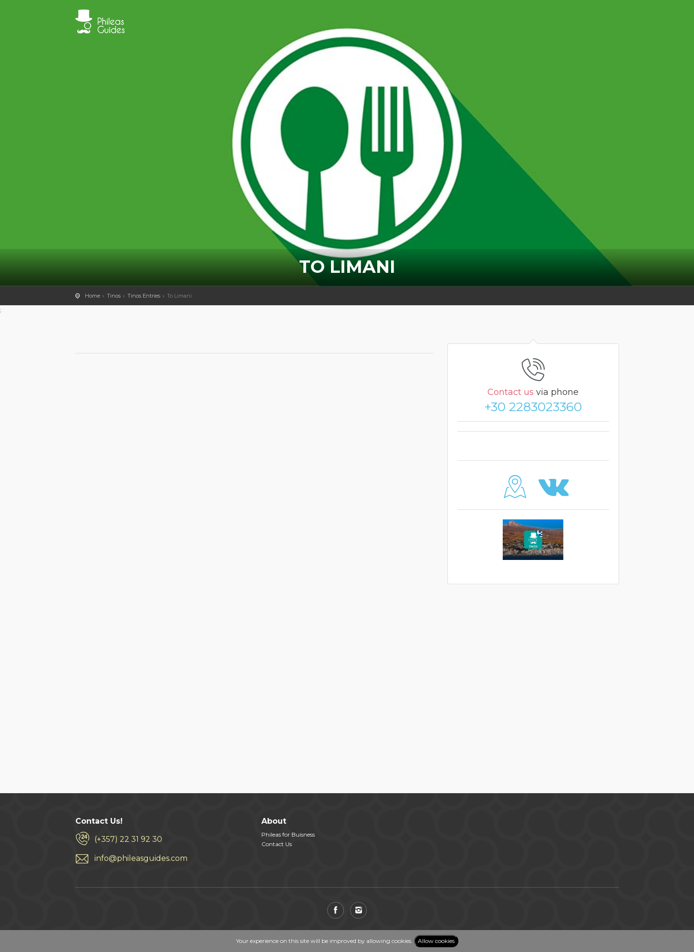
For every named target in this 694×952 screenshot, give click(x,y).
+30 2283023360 (533, 407)
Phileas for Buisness (288, 834)
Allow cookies (436, 940)
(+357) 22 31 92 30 (128, 839)
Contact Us (276, 844)
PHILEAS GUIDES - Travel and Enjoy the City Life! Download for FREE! (99, 21)
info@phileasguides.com (140, 858)
